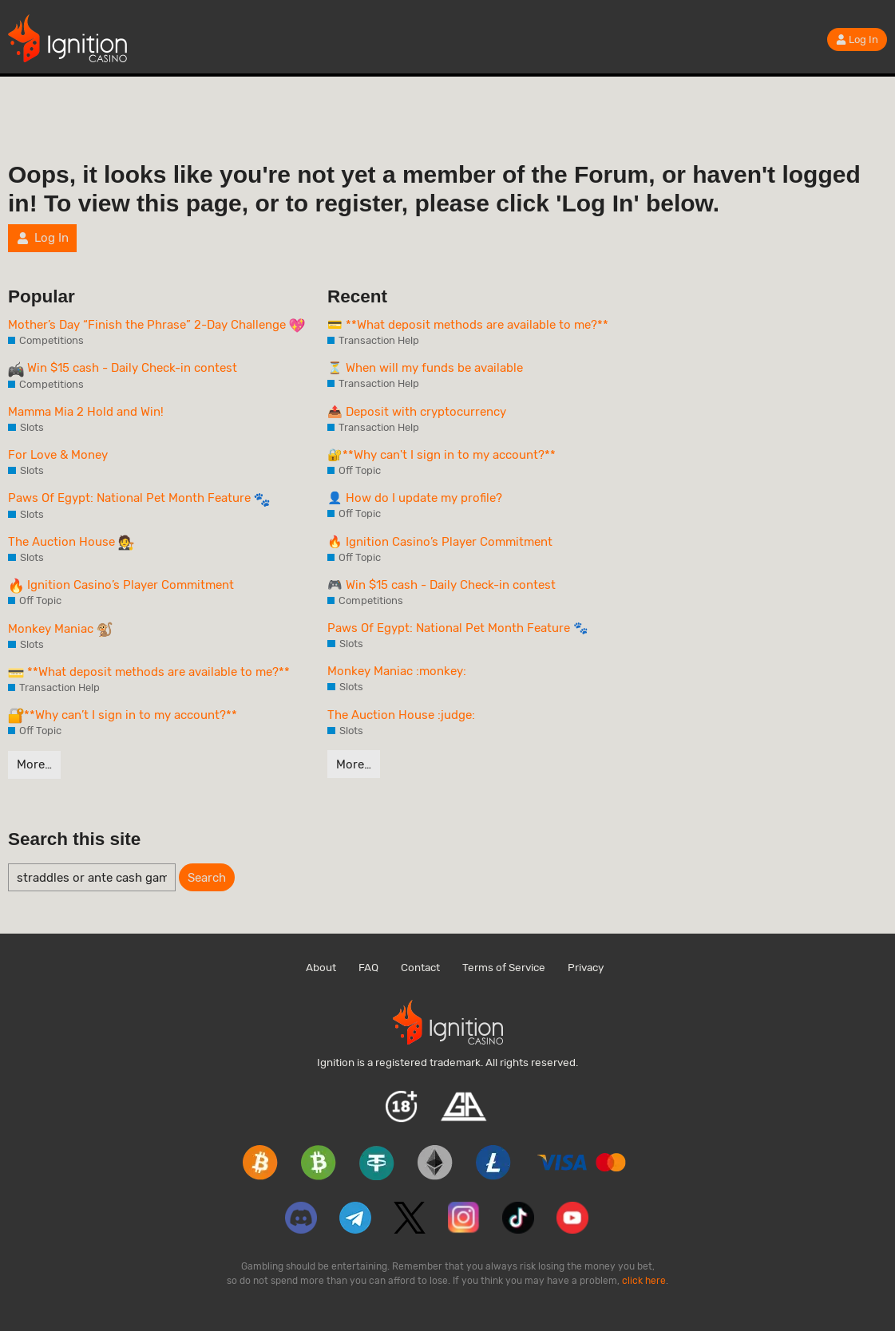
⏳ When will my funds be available (425, 368)
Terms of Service (503, 967)
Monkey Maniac (60, 630)
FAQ (368, 967)
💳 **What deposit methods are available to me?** (467, 325)
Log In (857, 39)
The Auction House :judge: (401, 715)
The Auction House (71, 543)
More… (34, 764)
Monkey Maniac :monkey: (396, 671)
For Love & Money (58, 455)
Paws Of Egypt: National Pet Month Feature (139, 499)
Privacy (586, 967)
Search (207, 878)
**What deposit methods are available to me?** (149, 673)
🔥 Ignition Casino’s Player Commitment (439, 542)
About (321, 967)
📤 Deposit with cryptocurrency (416, 412)
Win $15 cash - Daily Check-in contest (122, 369)
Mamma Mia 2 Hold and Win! (86, 412)
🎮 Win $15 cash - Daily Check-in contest (441, 585)
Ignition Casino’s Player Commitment (121, 586)
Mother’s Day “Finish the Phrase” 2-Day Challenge (156, 326)
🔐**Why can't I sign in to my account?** (441, 455)
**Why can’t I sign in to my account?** (122, 716)
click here (644, 1280)
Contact (420, 967)
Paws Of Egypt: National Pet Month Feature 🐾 (457, 628)
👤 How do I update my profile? (414, 498)
